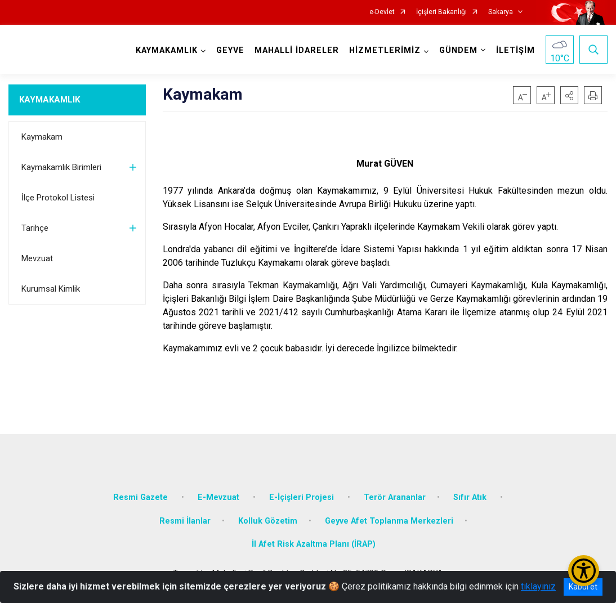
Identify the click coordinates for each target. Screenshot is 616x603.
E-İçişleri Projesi (302, 497)
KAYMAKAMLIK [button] (167, 50)
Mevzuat (37, 258)
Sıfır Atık (471, 497)
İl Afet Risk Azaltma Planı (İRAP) (314, 544)
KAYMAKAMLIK (49, 100)
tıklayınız (538, 586)
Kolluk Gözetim (267, 521)
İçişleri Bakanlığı (441, 12)
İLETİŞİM (515, 50)
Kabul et (583, 586)
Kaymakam (42, 137)
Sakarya (500, 12)
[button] (569, 95)
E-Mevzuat (220, 497)
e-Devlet (382, 12)
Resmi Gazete (141, 497)
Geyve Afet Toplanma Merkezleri (389, 521)
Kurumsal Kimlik (50, 289)
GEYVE (230, 50)
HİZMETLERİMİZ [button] (385, 50)
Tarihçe (34, 228)
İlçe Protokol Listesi (58, 198)
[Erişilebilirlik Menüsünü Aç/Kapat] (583, 570)
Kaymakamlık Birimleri (61, 167)
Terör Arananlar (395, 497)
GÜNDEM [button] (458, 50)
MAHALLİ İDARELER (297, 50)
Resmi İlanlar (185, 521)
